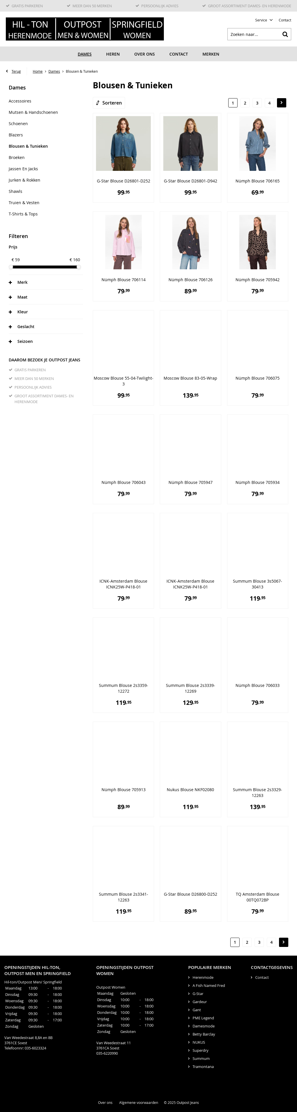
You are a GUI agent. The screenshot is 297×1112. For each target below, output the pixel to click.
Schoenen (18, 123)
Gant (197, 1009)
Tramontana (203, 1066)
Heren (113, 54)
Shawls (15, 191)
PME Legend (203, 1017)
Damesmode (204, 1026)
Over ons (144, 54)
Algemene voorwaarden (138, 1102)
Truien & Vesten (24, 202)
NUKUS (199, 1042)
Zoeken (285, 34)
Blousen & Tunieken (28, 146)
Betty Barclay (204, 1034)
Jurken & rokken (24, 180)
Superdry (201, 1050)
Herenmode (203, 977)
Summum (201, 1058)
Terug (16, 71)
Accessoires (20, 101)
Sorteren (112, 103)
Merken (210, 54)
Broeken (17, 157)
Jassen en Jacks (23, 168)
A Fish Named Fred (209, 985)
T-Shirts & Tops (23, 214)
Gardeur (200, 1001)
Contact (285, 20)
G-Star (198, 993)
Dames (85, 54)
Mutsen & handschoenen (33, 112)
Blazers (16, 135)
